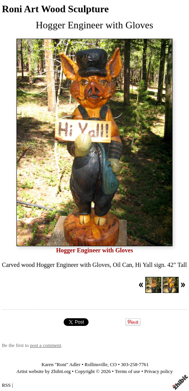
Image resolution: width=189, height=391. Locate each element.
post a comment (45, 345)
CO (113, 364)
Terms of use (127, 371)
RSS (6, 385)
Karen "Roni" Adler (60, 364)
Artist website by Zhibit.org (43, 371)
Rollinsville (96, 364)
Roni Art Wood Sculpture (55, 9)
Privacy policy (158, 371)
